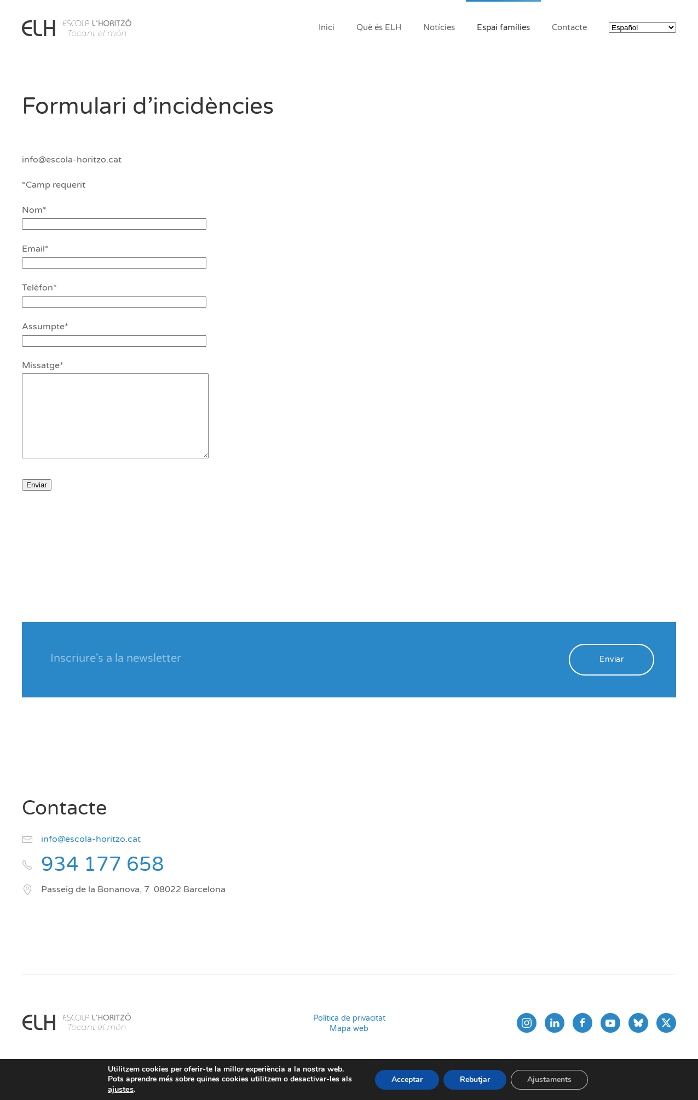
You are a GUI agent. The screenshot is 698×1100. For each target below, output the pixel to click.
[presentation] (105, 540)
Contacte (569, 27)
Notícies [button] (439, 27)
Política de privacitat (349, 1034)
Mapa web (349, 1045)
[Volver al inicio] (76, 27)
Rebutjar (475, 1079)
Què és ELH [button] (378, 27)
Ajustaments (549, 1079)
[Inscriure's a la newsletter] (302, 675)
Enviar (611, 675)
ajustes (121, 1089)
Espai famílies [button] (503, 27)
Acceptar (407, 1079)
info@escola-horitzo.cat (91, 855)
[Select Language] (642, 27)
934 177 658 (102, 881)
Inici (326, 27)
